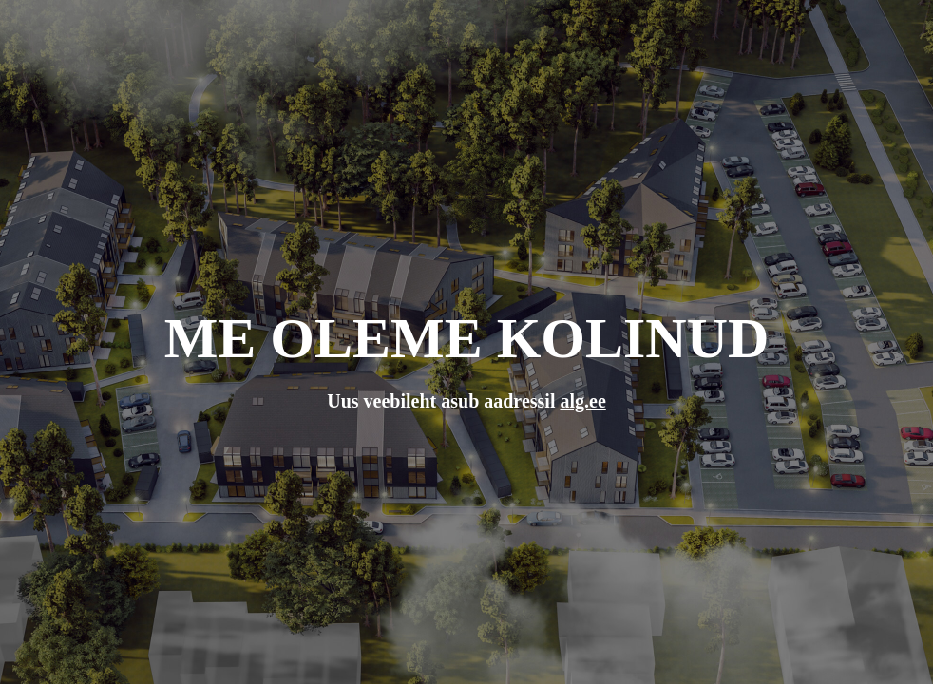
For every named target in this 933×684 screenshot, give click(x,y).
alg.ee (582, 400)
